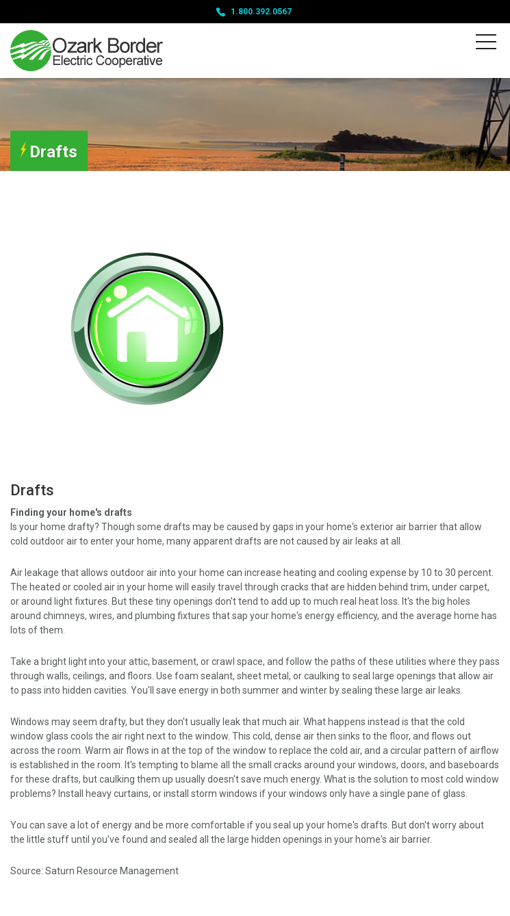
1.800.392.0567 (261, 11)
